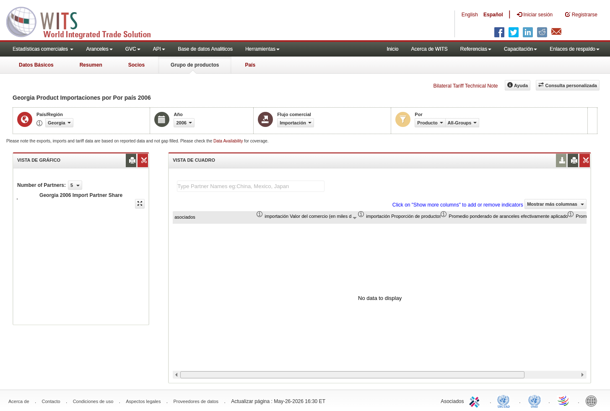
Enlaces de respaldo (575, 49)
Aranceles (99, 49)
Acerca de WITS (429, 49)
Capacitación (520, 49)
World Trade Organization (563, 400)
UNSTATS (534, 400)
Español (493, 15)
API (159, 49)
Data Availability (228, 141)
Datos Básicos (36, 65)
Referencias (475, 49)
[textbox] (250, 186)
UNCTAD (505, 400)
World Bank (593, 400)
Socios (136, 65)
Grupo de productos (195, 65)
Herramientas (262, 49)
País (250, 65)
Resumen (91, 65)
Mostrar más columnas (555, 204)
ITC (475, 400)
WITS (84, 21)
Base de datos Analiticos (205, 49)
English (470, 15)
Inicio (392, 49)
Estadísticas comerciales (43, 49)
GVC (132, 49)
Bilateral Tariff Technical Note (465, 86)
